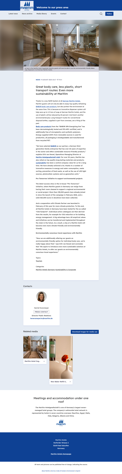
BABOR (54, 146)
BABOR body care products (46, 107)
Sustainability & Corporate (65, 270)
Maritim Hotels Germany (45, 270)
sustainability (41, 163)
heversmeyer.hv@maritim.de (41, 318)
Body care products (43, 126)
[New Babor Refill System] (61, 357)
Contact (63, 14)
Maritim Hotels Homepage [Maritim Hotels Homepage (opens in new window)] (61, 454)
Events (53, 14)
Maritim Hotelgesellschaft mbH (48, 157)
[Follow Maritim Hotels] (109, 14)
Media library (42, 14)
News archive (27, 14)
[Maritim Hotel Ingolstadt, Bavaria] (35, 347)
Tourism (39, 261)
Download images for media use (84, 332)
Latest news (13, 14)
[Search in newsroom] (101, 13)
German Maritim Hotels (71, 101)
